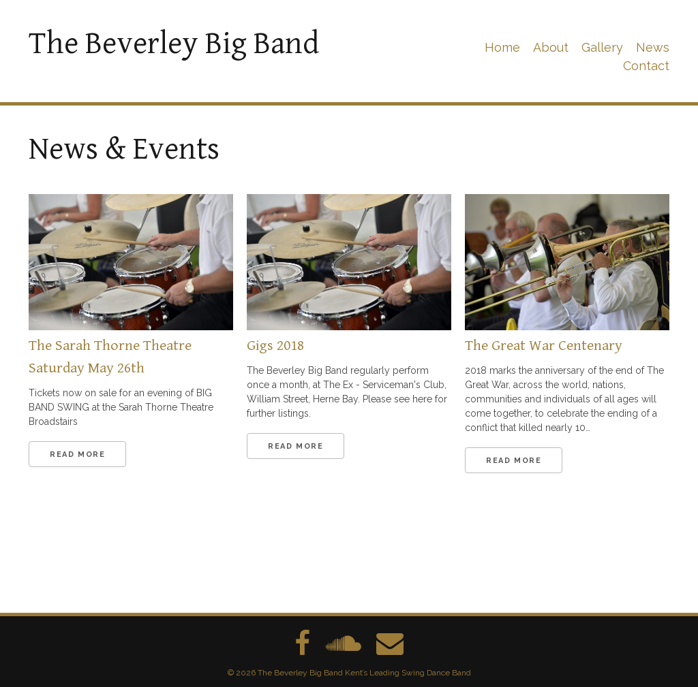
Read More (77, 454)
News (652, 47)
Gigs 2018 (275, 345)
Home (502, 47)
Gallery (602, 47)
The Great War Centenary (543, 345)
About (550, 47)
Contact (646, 66)
